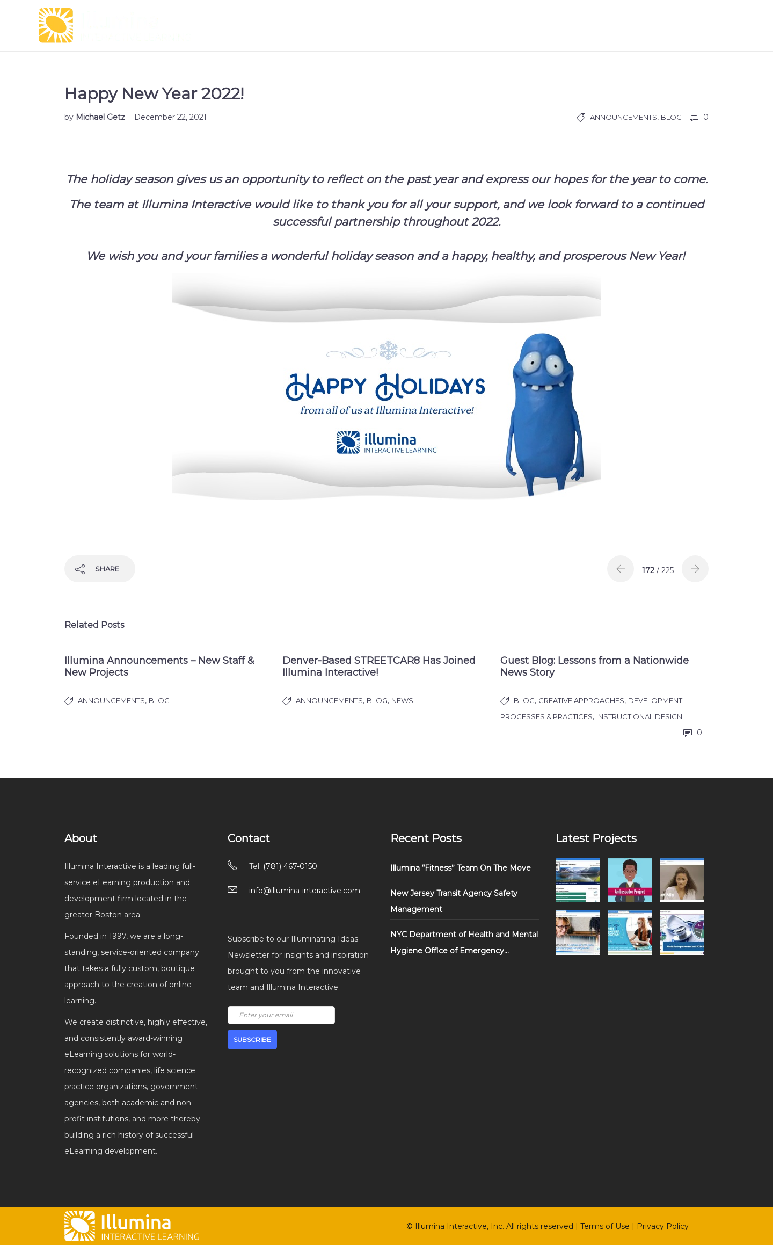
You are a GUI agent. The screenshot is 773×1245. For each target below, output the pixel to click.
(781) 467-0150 (290, 866)
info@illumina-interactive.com (304, 890)
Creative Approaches (581, 700)
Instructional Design (639, 716)
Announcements (623, 117)
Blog (671, 117)
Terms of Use (605, 1226)
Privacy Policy (663, 1226)
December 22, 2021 (170, 117)
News (402, 700)
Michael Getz (101, 117)
